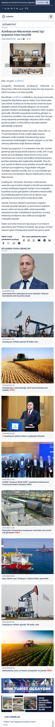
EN (8, 8)
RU (5, 8)
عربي (21, 8)
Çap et (21, 39)
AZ (2, 8)
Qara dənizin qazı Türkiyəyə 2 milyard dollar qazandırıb (25, 578)
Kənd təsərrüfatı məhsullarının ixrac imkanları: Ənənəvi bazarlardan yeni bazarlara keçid (25, 294)
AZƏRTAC (19, 81)
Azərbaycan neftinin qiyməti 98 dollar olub (20, 342)
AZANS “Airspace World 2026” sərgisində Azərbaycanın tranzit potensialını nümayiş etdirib (25, 483)
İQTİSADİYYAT (9, 24)
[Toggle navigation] (50, 16)
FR (14, 8)
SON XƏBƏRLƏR (12, 717)
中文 (26, 8)
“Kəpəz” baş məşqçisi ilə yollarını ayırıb (19, 722)
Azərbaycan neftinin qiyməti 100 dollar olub (20, 625)
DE (12, 8)
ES (17, 8)
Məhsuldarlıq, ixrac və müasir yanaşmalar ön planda (27, 670)
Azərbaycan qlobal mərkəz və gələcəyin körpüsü (23, 436)
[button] (27, 55)
